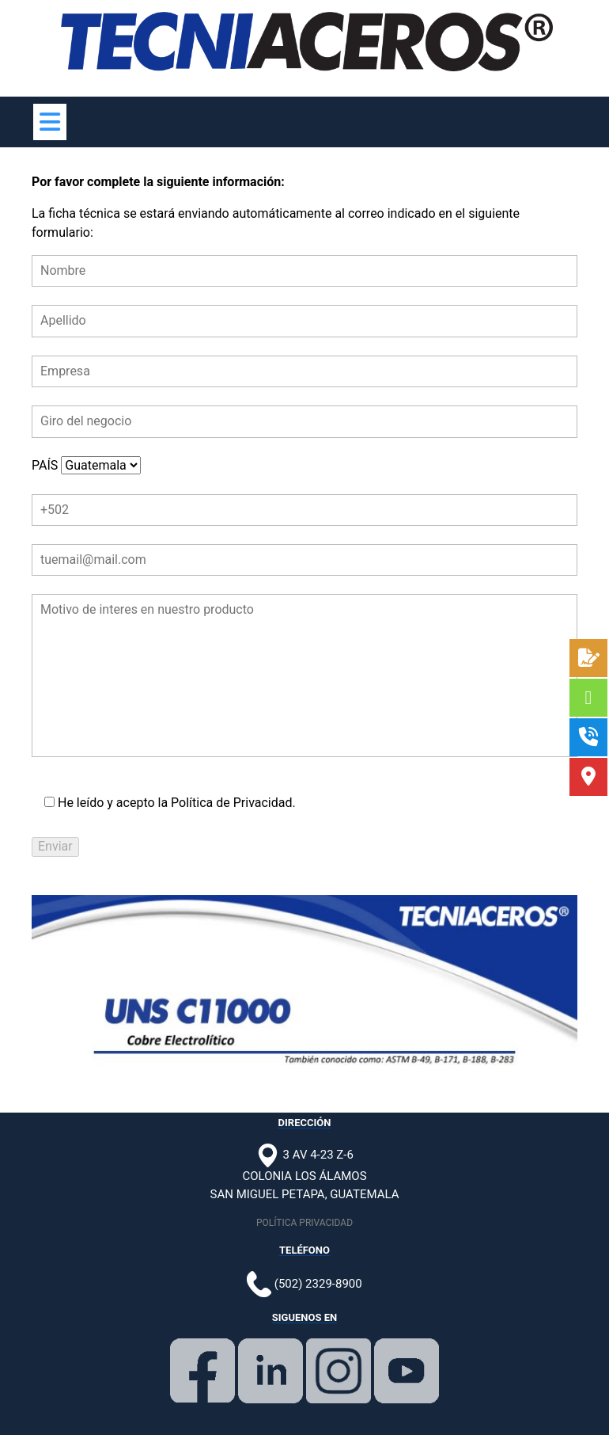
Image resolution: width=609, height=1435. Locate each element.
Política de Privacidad (231, 802)
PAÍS (86, 465)
